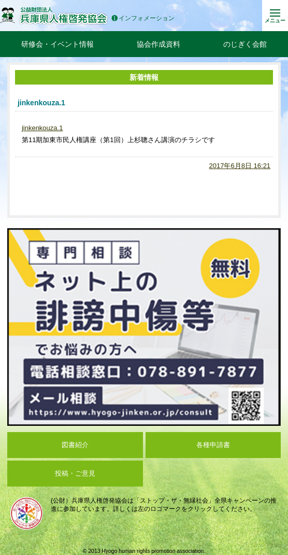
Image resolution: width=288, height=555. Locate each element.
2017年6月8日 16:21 (240, 166)
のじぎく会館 (245, 44)
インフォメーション (143, 18)
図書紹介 (75, 445)
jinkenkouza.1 (42, 128)
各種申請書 (213, 445)
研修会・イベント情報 (57, 44)
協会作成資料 (158, 44)
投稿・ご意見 (75, 473)
